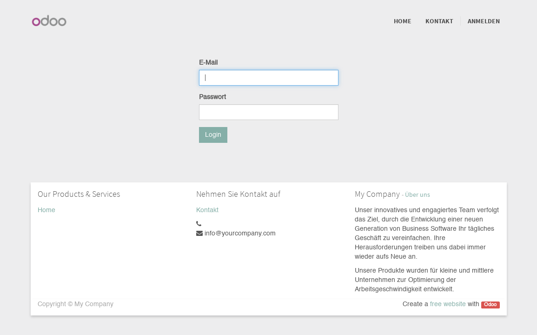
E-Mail (208, 63)
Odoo (490, 304)
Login (213, 135)
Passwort (212, 97)
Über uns (417, 195)
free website (448, 304)
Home (46, 210)
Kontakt (207, 210)
